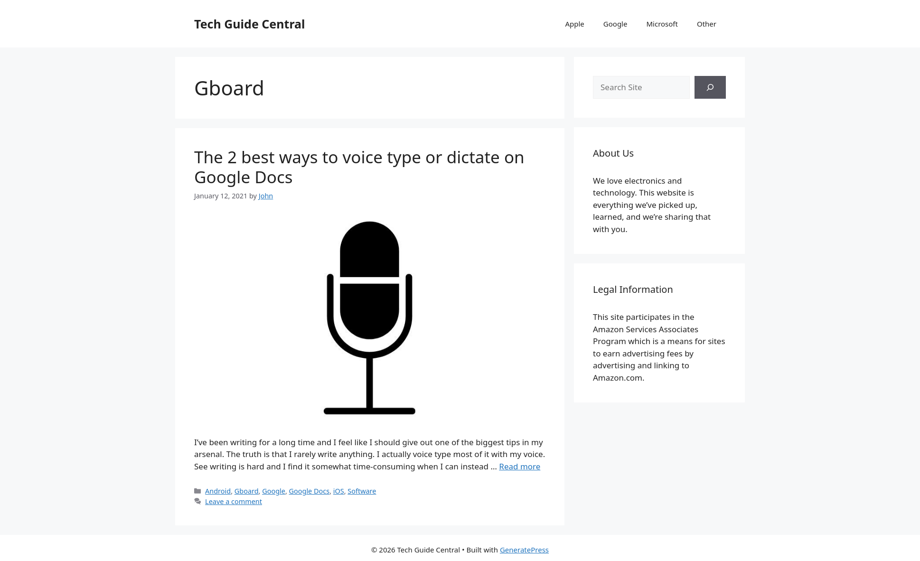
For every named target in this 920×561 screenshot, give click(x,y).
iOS (338, 491)
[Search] (710, 87)
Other (706, 23)
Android (218, 491)
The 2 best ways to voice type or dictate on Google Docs (359, 167)
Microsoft (661, 23)
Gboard (247, 491)
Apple (574, 23)
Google (615, 23)
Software (361, 491)
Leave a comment (233, 501)
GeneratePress (524, 549)
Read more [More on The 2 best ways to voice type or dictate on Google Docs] (519, 466)
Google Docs (309, 491)
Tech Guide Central (249, 24)
